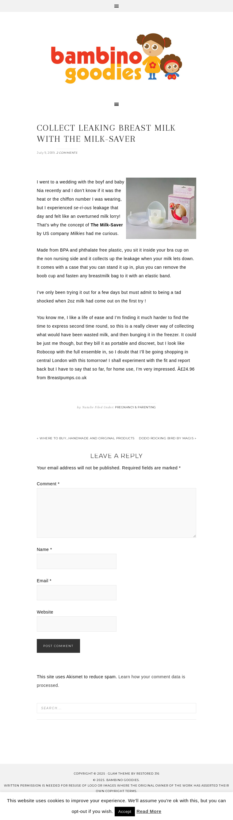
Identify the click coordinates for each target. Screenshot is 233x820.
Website (45, 612)
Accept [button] (125, 811)
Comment (48, 483)
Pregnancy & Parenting (135, 407)
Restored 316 (147, 773)
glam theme (119, 773)
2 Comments (66, 152)
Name (44, 549)
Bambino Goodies (116, 58)
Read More (148, 811)
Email (44, 580)
